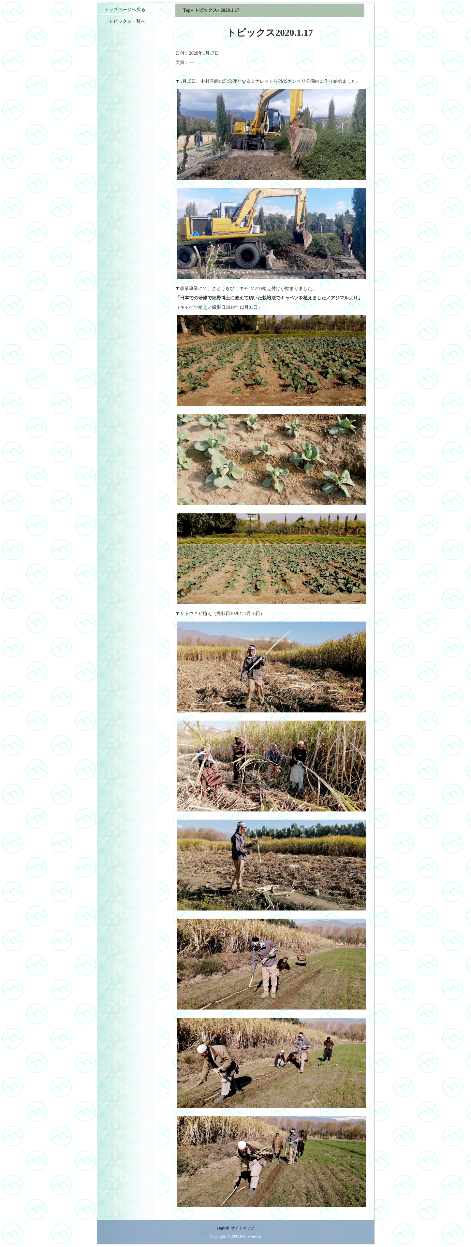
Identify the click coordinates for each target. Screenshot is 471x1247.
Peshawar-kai (250, 1236)
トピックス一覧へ (124, 21)
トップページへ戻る (124, 9)
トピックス (205, 10)
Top (187, 10)
